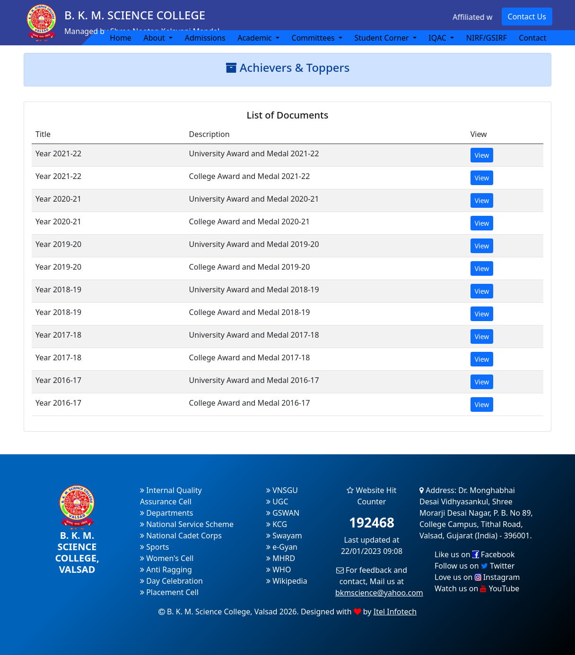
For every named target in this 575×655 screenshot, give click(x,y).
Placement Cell (169, 592)
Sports (154, 547)
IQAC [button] (438, 38)
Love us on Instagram (477, 577)
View (482, 155)
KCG (276, 524)
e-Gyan (281, 547)
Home (120, 38)
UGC (277, 501)
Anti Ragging (166, 569)
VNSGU (282, 490)
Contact (532, 38)
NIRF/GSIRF (486, 38)
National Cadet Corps (181, 535)
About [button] (155, 38)
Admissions (205, 38)
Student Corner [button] (382, 38)
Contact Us (527, 16)
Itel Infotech (395, 611)
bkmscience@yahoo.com (379, 592)
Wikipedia (286, 581)
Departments (166, 513)
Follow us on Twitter (474, 566)
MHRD (280, 558)
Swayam (284, 535)
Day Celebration (171, 581)
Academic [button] (255, 38)
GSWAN (282, 513)
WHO (278, 569)
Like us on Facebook (475, 554)
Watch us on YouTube (477, 588)
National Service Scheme (187, 524)
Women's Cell (166, 558)
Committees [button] (314, 38)
